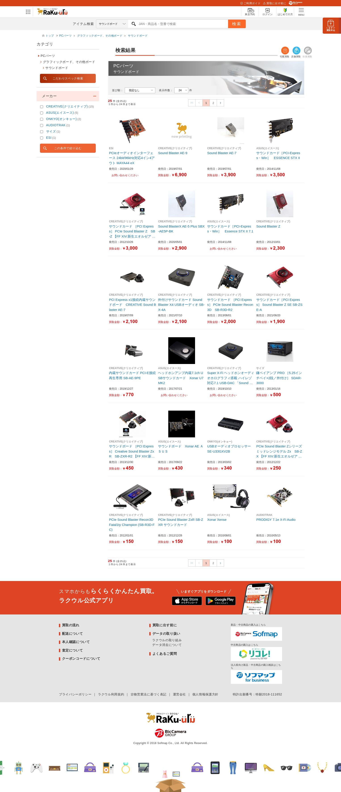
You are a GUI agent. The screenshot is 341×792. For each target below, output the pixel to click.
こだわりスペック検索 (68, 78)
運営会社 (179, 694)
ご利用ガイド (250, 3)
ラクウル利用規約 (111, 694)
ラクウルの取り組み (167, 640)
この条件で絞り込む (68, 148)
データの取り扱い (166, 633)
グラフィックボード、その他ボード (99, 35)
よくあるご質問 (164, 654)
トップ (50, 35)
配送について (72, 633)
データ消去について (167, 645)
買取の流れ (70, 625)
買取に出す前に (274, 3)
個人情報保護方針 (205, 694)
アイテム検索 (83, 24)
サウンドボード (138, 35)
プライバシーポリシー (75, 694)
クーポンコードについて (81, 658)
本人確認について (76, 642)
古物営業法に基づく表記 (148, 694)
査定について (72, 650)
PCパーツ (65, 35)
